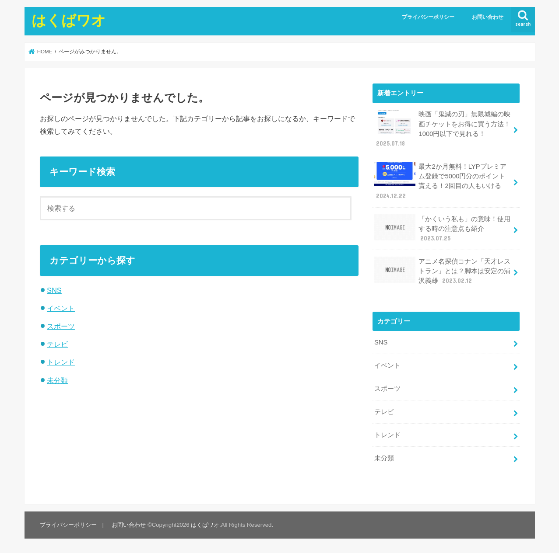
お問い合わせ (487, 17)
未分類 (57, 380)
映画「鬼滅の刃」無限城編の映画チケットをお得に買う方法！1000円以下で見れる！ (442, 128)
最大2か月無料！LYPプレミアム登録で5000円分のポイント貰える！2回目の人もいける (440, 181)
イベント (61, 308)
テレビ (57, 344)
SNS (54, 290)
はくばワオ (69, 19)
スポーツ (61, 326)
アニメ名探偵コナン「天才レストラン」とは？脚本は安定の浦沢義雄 (442, 271)
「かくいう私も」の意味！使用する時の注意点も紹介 (442, 228)
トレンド (61, 362)
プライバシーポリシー (428, 17)
